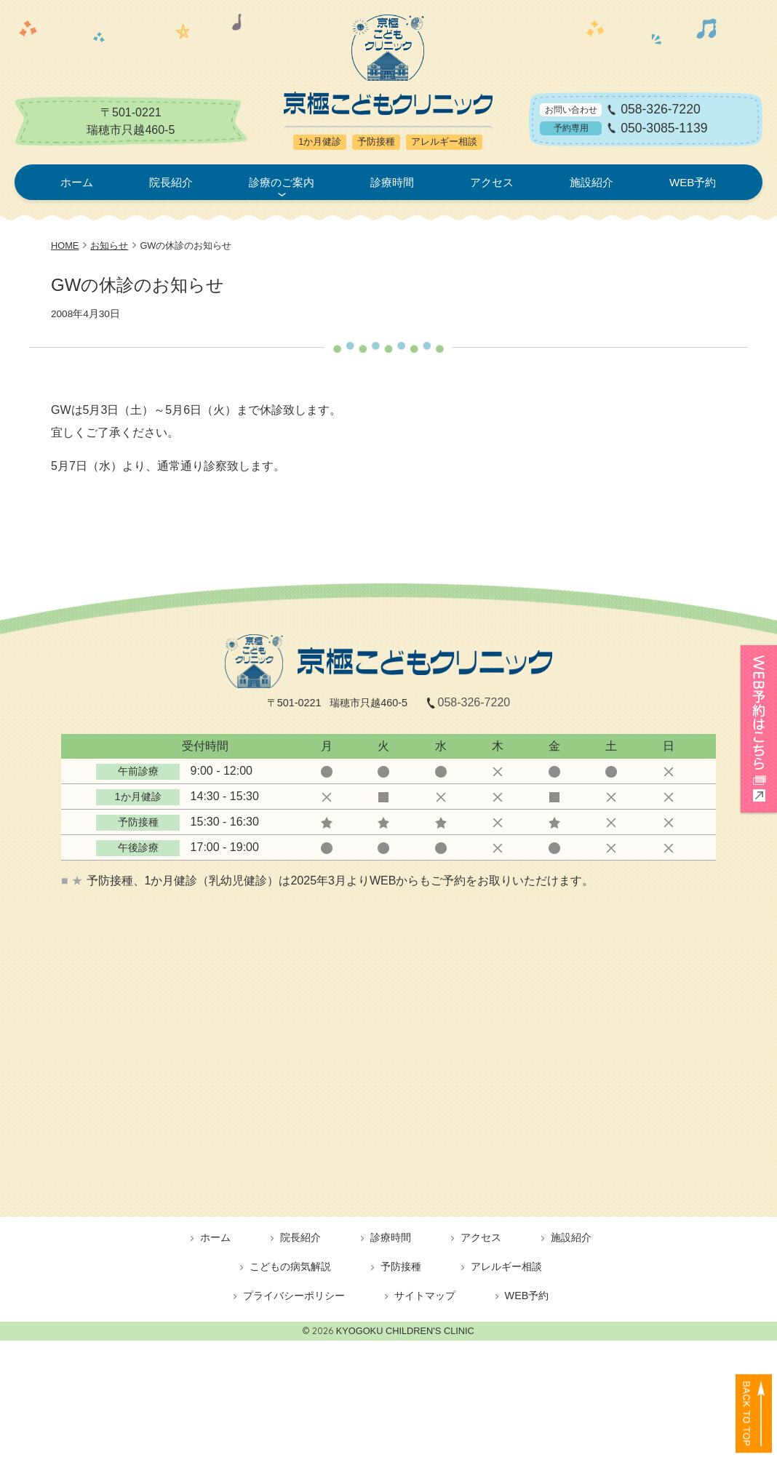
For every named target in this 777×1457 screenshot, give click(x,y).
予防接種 (400, 1266)
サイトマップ (424, 1295)
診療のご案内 (281, 182)
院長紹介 (171, 182)
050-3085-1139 (664, 128)
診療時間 (392, 182)
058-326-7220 (661, 109)
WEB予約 (693, 182)
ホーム (76, 182)
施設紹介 (591, 182)
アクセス (492, 182)
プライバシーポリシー (294, 1295)
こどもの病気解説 (290, 1266)
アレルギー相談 (506, 1266)
